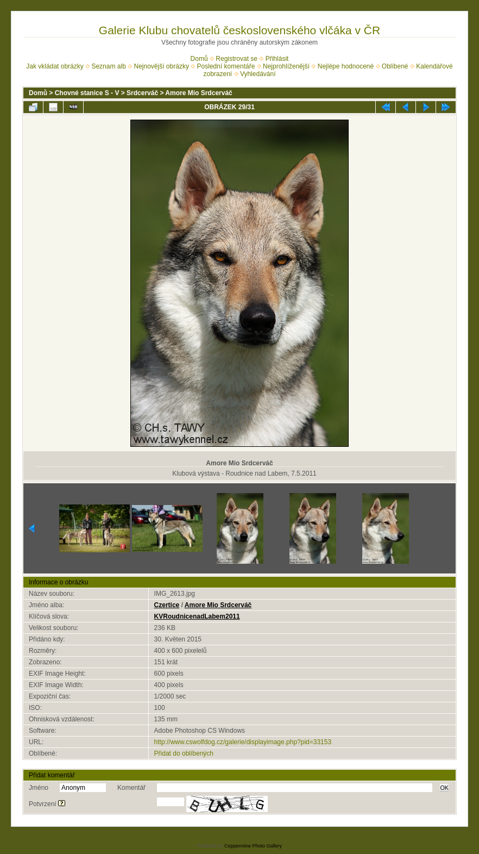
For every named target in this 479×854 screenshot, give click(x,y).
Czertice (167, 605)
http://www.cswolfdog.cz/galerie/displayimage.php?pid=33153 (243, 742)
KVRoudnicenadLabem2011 (197, 616)
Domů (199, 59)
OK (444, 787)
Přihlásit (277, 59)
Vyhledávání (258, 74)
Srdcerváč (142, 93)
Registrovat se (236, 59)
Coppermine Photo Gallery (253, 846)
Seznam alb (108, 66)
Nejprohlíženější (286, 66)
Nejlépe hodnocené (346, 66)
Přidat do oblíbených (183, 753)
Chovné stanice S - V (87, 93)
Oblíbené (395, 66)
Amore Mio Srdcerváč (198, 93)
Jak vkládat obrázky (54, 66)
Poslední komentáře (226, 66)
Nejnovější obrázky (161, 66)
